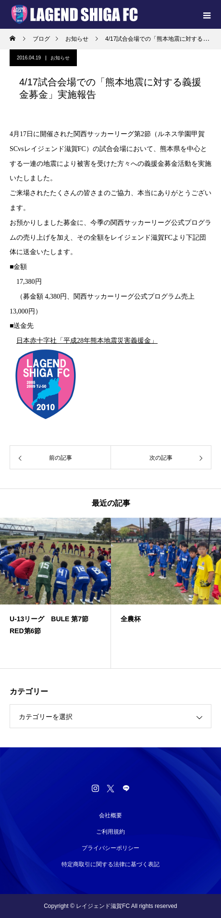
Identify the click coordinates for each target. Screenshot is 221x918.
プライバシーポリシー (110, 848)
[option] (55, 593)
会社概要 (110, 815)
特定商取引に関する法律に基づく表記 (110, 864)
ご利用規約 (110, 831)
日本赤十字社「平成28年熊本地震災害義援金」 (87, 340)
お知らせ (60, 57)
